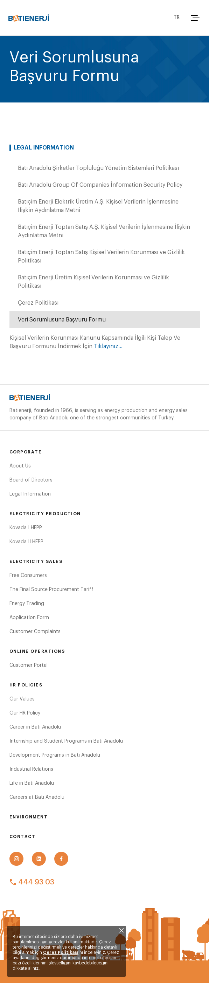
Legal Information (30, 494)
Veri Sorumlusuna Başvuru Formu (62, 320)
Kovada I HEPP (25, 527)
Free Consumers (28, 575)
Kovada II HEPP (26, 541)
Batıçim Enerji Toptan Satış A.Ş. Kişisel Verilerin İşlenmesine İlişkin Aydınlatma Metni (104, 231)
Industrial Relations (31, 769)
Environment (28, 817)
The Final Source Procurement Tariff (51, 589)
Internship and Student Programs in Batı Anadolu (66, 741)
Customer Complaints (35, 631)
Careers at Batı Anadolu (36, 797)
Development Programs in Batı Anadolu (54, 755)
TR (177, 17)
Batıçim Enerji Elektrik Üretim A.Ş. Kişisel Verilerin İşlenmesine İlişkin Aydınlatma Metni (98, 206)
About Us (20, 466)
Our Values (22, 699)
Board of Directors (31, 480)
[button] (194, 17)
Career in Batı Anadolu (35, 727)
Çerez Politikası (60, 952)
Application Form (29, 617)
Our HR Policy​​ (24, 713)
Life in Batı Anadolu (31, 783)
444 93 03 (31, 882)
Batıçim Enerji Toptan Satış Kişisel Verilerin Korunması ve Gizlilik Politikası (101, 257)
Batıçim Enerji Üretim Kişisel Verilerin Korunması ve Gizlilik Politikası (93, 282)
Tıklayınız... (108, 346)
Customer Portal (28, 665)
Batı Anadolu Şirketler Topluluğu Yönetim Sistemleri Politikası (98, 168)
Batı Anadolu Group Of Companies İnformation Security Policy (100, 185)
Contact (22, 837)
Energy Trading (26, 603)
